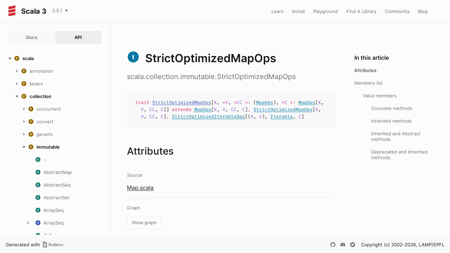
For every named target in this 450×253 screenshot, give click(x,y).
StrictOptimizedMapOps (181, 102)
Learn (277, 11)
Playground (325, 11)
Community (397, 11)
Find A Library (361, 11)
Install (298, 11)
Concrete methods (391, 108)
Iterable (281, 116)
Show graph (143, 222)
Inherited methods (391, 121)
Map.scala (140, 187)
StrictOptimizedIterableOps (208, 116)
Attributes (365, 70)
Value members (380, 95)
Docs (31, 37)
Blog (423, 11)
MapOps (264, 102)
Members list (368, 83)
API (78, 37)
